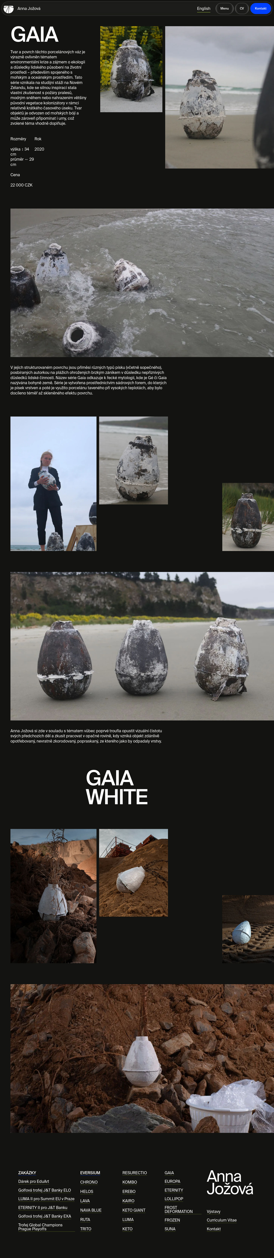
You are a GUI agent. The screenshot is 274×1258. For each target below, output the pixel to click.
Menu (224, 8)
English (203, 8)
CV (242, 8)
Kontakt (261, 8)
